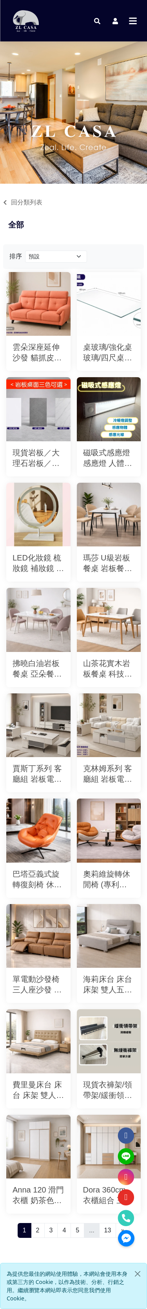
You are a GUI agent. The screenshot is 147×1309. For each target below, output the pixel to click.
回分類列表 (26, 202)
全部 (16, 224)
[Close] (138, 1273)
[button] (97, 20)
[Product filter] (56, 257)
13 (107, 1230)
